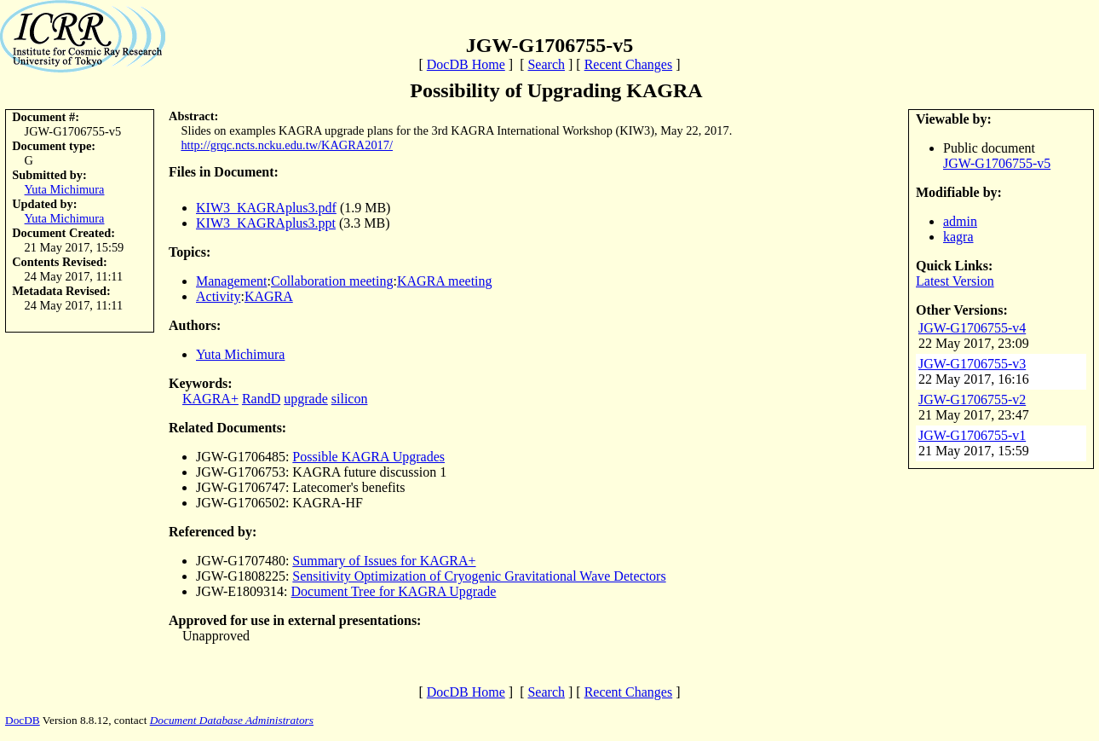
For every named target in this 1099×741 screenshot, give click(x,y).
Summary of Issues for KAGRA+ (383, 560)
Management (232, 281)
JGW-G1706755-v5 (996, 163)
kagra (958, 236)
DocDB (22, 720)
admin (960, 221)
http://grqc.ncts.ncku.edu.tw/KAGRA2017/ (287, 145)
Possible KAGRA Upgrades (368, 456)
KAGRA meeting (444, 281)
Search (546, 64)
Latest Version (955, 281)
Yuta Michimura (65, 189)
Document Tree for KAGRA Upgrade (394, 591)
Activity (218, 296)
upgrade (306, 398)
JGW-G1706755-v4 (972, 328)
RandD (261, 398)
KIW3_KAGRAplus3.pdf (266, 207)
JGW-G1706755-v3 (972, 363)
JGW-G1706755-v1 (972, 435)
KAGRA (269, 296)
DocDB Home (466, 64)
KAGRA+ (210, 398)
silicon (349, 398)
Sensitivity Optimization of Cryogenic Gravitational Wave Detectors (478, 576)
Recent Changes (628, 64)
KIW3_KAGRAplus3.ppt (266, 223)
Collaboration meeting (332, 281)
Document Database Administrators (232, 720)
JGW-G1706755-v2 (972, 399)
